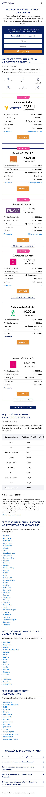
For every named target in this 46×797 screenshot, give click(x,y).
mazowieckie (7, 717)
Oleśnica (6, 585)
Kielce (5, 655)
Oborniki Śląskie (9, 580)
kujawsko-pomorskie (10, 704)
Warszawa (7, 679)
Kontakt (9, 793)
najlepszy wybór (8, 81)
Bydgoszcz (7, 645)
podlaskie (6, 724)
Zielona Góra (7, 684)
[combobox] (23, 36)
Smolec (6, 595)
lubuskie (6, 712)
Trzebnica (6, 612)
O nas (3, 793)
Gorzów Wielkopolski (11, 650)
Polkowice (7, 587)
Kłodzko (6, 565)
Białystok (6, 642)
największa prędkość (37, 82)
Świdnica (6, 602)
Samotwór (7, 590)
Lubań (5, 573)
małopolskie (7, 714)
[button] (41, 3)
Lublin (5, 660)
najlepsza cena (23, 81)
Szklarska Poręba (9, 610)
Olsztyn (6, 664)
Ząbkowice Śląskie (10, 620)
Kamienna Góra (8, 558)
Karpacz (6, 560)
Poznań (6, 669)
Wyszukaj (23, 51)
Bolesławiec (7, 541)
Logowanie (30, 793)
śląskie (5, 729)
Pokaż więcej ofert (23, 407)
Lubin (5, 575)
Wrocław (6, 617)
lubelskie (6, 709)
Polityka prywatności (19, 793)
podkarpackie (8, 722)
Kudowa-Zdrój (8, 568)
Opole (5, 667)
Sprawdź (23, 137)
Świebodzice (7, 605)
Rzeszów (6, 672)
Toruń (5, 677)
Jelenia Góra (7, 555)
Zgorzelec (6, 622)
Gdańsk (6, 647)
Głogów (6, 548)
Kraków (6, 657)
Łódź (5, 662)
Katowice (6, 652)
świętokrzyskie (8, 732)
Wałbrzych (7, 615)
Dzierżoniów (7, 546)
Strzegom (6, 597)
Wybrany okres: (7, 495)
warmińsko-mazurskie (11, 734)
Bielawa (6, 536)
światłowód (23, 89)
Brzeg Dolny (7, 543)
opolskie (6, 719)
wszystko (8, 89)
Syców (5, 607)
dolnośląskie (7, 702)
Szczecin (6, 674)
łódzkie (5, 707)
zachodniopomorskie (10, 739)
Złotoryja (6, 624)
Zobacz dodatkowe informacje (11, 515)
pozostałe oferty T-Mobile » (23, 297)
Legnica (6, 570)
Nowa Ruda (7, 578)
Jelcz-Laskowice (9, 553)
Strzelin (6, 600)
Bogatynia (7, 538)
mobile (38, 89)
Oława (5, 583)
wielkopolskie (8, 737)
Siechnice (6, 592)
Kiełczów (6, 563)
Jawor (5, 550)
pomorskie (7, 727)
